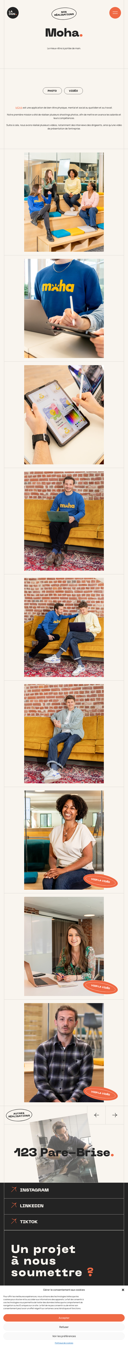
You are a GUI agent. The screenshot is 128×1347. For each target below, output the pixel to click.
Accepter (64, 1318)
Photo (52, 91)
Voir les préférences (64, 1336)
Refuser (64, 1327)
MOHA (19, 107)
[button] (123, 1290)
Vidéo (73, 91)
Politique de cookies (64, 1343)
